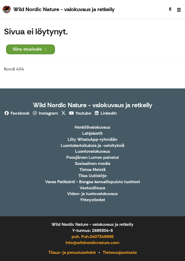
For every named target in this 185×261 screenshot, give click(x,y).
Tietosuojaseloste (120, 252)
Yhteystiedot (92, 199)
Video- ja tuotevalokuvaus (92, 193)
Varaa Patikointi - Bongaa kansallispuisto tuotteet (92, 181)
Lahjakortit (92, 133)
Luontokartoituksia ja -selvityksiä (92, 145)
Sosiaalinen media (92, 163)
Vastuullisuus (92, 188)
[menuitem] (170, 9)
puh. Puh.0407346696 (93, 236)
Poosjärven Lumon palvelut (92, 157)
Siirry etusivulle (30, 49)
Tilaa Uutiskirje (92, 175)
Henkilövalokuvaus (92, 127)
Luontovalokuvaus (92, 151)
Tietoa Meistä (92, 169)
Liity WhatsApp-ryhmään (92, 139)
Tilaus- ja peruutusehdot (72, 252)
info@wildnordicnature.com (92, 242)
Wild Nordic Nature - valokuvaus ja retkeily (92, 105)
